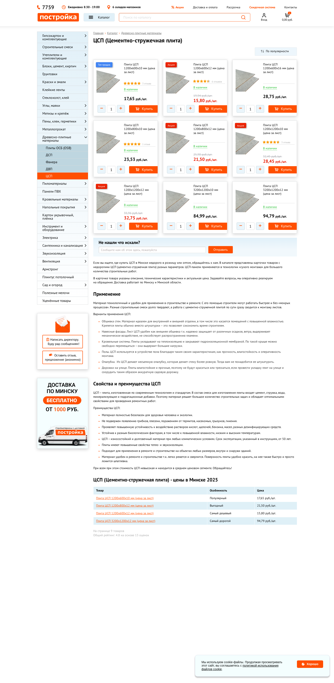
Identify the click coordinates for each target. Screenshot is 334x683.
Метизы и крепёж (55, 113)
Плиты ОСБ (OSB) (58, 148)
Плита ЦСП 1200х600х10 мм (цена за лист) (136, 68)
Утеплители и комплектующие (54, 56)
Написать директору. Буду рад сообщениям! (62, 341)
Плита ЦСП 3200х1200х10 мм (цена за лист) (206, 193)
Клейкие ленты (53, 90)
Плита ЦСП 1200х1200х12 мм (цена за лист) (137, 193)
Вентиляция (51, 261)
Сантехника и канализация (62, 245)
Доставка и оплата (205, 7)
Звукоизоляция (53, 253)
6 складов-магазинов (124, 7)
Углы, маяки (51, 105)
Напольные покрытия (58, 207)
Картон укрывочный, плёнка (58, 216)
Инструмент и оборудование (53, 228)
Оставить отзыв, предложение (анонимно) (63, 357)
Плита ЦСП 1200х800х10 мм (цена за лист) (136, 130)
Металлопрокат (54, 129)
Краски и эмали (54, 82)
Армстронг (50, 269)
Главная (98, 33)
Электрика (50, 237)
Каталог (99, 17)
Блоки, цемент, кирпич (59, 66)
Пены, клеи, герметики (59, 121)
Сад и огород (52, 285)
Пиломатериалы (54, 183)
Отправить (220, 254)
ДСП (49, 155)
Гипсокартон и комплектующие (54, 37)
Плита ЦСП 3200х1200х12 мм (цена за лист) (276, 193)
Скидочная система (262, 7)
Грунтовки (49, 74)
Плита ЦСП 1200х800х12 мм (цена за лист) (205, 130)
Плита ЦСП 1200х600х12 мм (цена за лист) (205, 68)
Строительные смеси (57, 47)
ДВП (49, 169)
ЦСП (49, 176)
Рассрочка (233, 7)
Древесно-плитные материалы (56, 139)
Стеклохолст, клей (55, 97)
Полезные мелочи (55, 293)
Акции (177, 7)
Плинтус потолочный (58, 277)
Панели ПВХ (51, 191)
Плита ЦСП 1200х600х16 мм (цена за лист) (275, 68)
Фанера (51, 162)
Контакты (290, 7)
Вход (264, 20)
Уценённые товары (56, 300)
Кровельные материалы (60, 199)
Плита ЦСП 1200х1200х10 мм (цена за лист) (276, 130)
